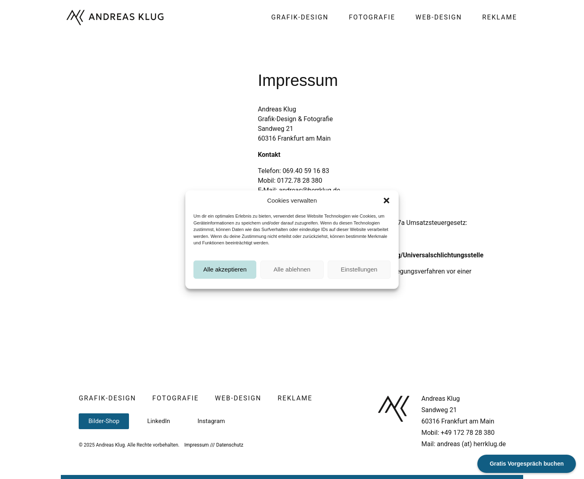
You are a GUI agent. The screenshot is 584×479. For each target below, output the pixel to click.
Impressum (196, 445)
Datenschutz (229, 445)
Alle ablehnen (292, 274)
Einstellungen (359, 274)
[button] (386, 205)
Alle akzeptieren (225, 274)
